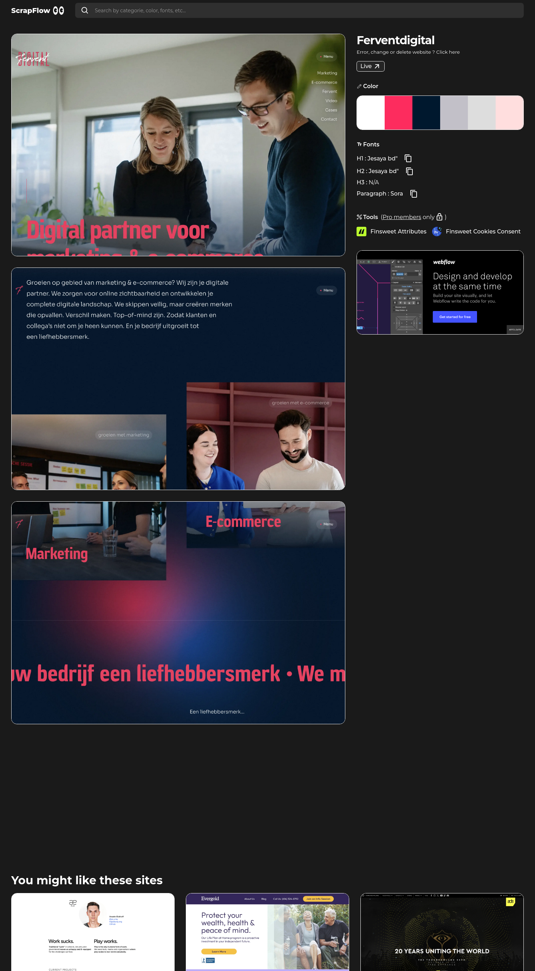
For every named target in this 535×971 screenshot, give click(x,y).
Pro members (402, 217)
